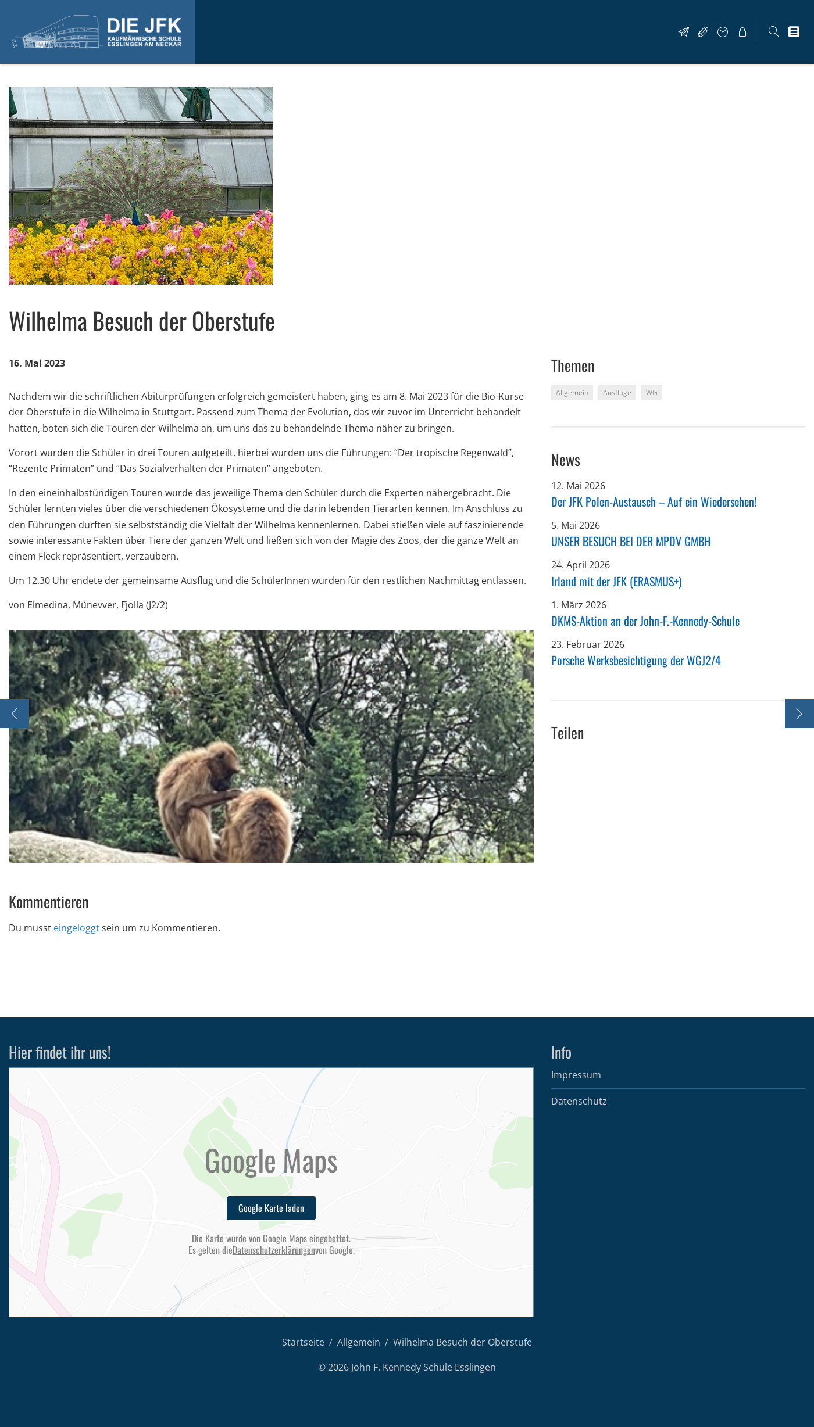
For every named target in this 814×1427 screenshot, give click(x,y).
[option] (271, 746)
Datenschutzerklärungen (274, 1250)
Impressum (576, 1075)
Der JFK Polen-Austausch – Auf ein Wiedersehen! (653, 501)
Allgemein (358, 1342)
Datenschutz (579, 1101)
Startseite (303, 1342)
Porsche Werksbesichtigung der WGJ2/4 (636, 660)
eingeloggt (76, 928)
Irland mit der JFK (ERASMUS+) (616, 581)
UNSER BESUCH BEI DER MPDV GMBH (631, 541)
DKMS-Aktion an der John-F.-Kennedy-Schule (645, 620)
